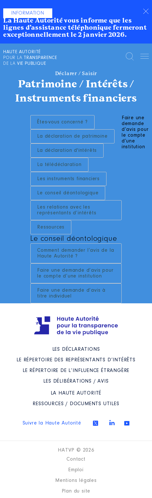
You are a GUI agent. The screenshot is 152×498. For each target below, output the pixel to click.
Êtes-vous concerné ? (62, 122)
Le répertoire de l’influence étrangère (76, 370)
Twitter (95, 423)
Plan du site (76, 491)
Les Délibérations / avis (75, 381)
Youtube (126, 423)
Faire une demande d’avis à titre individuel (71, 293)
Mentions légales (76, 480)
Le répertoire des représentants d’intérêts (76, 360)
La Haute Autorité (76, 393)
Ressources (51, 227)
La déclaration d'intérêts (67, 150)
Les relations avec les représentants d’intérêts (66, 210)
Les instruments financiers (68, 178)
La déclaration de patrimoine (72, 136)
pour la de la (30, 58)
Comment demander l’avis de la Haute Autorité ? (75, 253)
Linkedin (112, 422)
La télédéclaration (59, 164)
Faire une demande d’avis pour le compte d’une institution (75, 273)
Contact (76, 459)
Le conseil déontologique (67, 193)
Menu (144, 57)
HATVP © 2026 (76, 450)
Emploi (76, 470)
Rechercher (130, 56)
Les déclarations (76, 349)
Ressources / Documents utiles (76, 403)
